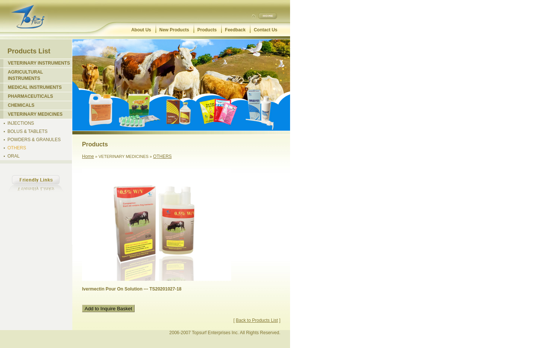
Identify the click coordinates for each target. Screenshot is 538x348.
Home (88, 156)
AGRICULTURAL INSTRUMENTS (25, 75)
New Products (174, 29)
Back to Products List (257, 320)
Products (207, 29)
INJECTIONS (20, 123)
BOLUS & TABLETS (27, 131)
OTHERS (16, 147)
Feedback (235, 29)
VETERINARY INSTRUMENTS (39, 63)
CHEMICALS (21, 105)
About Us (141, 29)
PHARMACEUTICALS (30, 96)
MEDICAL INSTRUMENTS (35, 87)
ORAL (13, 156)
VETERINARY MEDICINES (35, 114)
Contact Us (265, 29)
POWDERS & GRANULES (34, 139)
